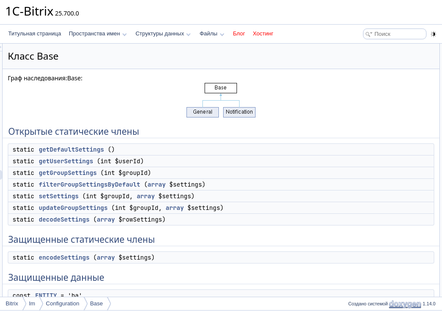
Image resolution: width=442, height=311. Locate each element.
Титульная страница (34, 33)
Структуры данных (163, 33)
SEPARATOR (368, 162)
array (265, 184)
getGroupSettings (176, 173)
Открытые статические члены (381, 48)
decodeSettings (172, 229)
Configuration (62, 303)
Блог (239, 33)
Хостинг (263, 33)
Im (32, 303)
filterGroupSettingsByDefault (197, 184)
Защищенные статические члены (386, 124)
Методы (355, 191)
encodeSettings (172, 267)
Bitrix (12, 303)
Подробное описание (371, 181)
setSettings (166, 196)
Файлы (211, 33)
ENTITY (362, 153)
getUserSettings (174, 161)
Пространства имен (97, 33)
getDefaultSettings (179, 149)
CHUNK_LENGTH (374, 172)
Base (96, 303)
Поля (352, 276)
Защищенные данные (372, 143)
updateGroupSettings (181, 208)
